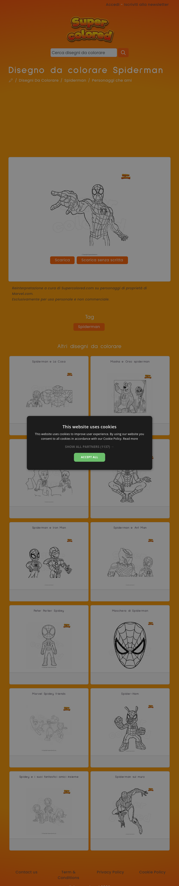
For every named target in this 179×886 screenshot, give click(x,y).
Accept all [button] (89, 457)
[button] (89, 447)
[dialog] (89, 443)
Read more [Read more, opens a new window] (130, 439)
